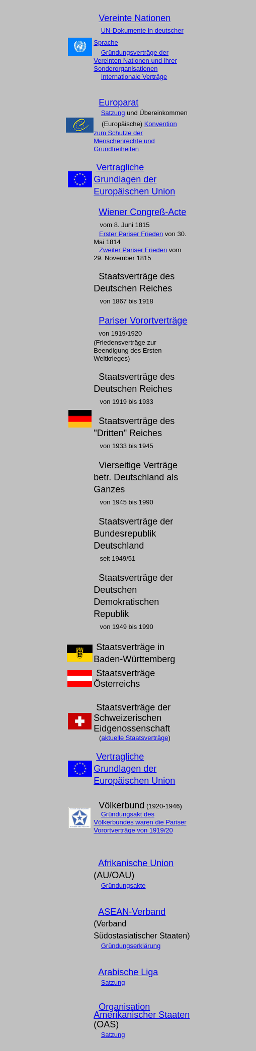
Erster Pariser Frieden (131, 234)
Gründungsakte (123, 885)
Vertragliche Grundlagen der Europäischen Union (134, 179)
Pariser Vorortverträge (143, 321)
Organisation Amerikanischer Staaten (142, 1011)
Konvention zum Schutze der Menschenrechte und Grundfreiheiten (135, 136)
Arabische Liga (128, 972)
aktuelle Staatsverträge (134, 738)
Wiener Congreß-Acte (142, 212)
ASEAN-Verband (131, 912)
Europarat (118, 102)
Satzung (113, 113)
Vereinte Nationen (134, 18)
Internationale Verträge (134, 76)
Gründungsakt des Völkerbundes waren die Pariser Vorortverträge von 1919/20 (140, 822)
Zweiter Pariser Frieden (133, 250)
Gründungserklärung (131, 946)
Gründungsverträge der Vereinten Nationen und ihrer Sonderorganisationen (135, 60)
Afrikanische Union (136, 863)
